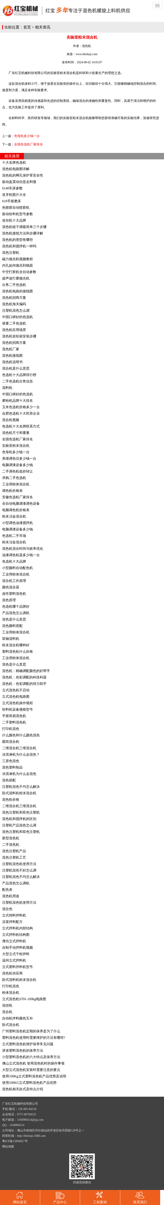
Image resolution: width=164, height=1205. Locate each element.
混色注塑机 (10, 252)
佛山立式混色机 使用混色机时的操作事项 (33, 1063)
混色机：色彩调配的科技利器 (24, 677)
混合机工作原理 (14, 581)
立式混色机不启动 (15, 690)
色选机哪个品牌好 (15, 606)
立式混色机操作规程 (17, 703)
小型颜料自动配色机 (17, 568)
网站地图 (8, 1146)
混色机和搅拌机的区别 (19, 819)
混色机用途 (10, 896)
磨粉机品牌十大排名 (17, 400)
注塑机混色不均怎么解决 (21, 786)
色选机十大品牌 (14, 561)
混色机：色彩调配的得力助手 (24, 684)
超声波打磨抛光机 (15, 278)
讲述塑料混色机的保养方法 (22, 1050)
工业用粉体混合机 (15, 484)
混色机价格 (10, 799)
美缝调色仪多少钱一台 (19, 458)
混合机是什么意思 (15, 368)
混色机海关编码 (14, 304)
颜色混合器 (10, 587)
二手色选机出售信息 (17, 381)
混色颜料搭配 (12, 626)
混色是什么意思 (14, 619)
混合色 (7, 909)
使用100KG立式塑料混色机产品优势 (29, 1082)
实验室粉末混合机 (15, 445)
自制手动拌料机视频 (17, 947)
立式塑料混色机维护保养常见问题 (27, 1044)
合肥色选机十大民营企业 (21, 413)
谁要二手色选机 (14, 323)
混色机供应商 (12, 973)
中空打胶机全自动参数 (19, 272)
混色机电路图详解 (15, 169)
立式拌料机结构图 (15, 934)
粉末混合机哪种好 (15, 645)
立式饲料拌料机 (14, 915)
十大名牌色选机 (14, 162)
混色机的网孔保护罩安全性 (22, 175)
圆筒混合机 (10, 741)
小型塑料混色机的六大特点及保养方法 (31, 1057)
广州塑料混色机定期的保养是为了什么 (31, 1031)
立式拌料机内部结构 (17, 928)
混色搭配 (9, 780)
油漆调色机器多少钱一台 (21, 555)
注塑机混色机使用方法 (19, 864)
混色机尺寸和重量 (15, 433)
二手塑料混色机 (14, 722)
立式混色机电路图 (15, 696)
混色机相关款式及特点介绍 (22, 1089)
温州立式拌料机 (14, 960)
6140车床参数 (12, 188)
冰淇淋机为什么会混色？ (21, 754)
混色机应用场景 (14, 330)
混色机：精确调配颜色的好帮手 (26, 671)
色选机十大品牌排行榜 (19, 375)
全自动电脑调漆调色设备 (21, 503)
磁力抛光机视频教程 (17, 259)
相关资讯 (42, 27)
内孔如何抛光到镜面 (17, 265)
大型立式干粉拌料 (15, 954)
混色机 (86, 46)
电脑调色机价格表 (15, 510)
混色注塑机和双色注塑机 (21, 812)
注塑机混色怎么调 (15, 310)
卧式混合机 (10, 1025)
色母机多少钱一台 (27, 136)
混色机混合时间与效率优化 (22, 548)
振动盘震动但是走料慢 (19, 182)
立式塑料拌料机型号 (17, 967)
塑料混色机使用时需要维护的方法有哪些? (33, 1037)
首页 (27, 27)
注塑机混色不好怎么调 (19, 870)
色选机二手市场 (14, 536)
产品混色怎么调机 (15, 613)
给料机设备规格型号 (17, 709)
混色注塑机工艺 (14, 857)
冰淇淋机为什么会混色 (19, 774)
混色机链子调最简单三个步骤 (24, 227)
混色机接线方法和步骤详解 (22, 233)
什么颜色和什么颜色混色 (21, 735)
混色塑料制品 (12, 767)
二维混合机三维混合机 (19, 748)
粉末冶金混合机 (14, 516)
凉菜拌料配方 (12, 922)
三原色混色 (10, 761)
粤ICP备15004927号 (15, 1141)
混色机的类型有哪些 (17, 240)
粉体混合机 (10, 992)
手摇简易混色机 (14, 716)
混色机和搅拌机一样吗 (19, 246)
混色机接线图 (12, 355)
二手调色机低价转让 (17, 471)
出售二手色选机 (14, 285)
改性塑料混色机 (14, 593)
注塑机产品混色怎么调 (19, 825)
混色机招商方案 (14, 297)
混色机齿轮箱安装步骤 (19, 336)
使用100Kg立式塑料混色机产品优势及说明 (34, 1076)
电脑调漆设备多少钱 (17, 465)
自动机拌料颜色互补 (17, 1018)
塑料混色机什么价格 (17, 651)
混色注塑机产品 (14, 851)
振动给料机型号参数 (17, 214)
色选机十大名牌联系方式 (21, 426)
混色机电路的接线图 (17, 291)
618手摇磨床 (11, 201)
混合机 (7, 1012)
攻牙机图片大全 (14, 194)
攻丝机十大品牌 (14, 220)
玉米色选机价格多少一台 (21, 407)
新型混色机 (10, 838)
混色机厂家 (10, 349)
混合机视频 (10, 420)
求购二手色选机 (14, 478)
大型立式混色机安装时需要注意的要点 (31, 1070)
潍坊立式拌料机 (14, 941)
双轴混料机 (10, 638)
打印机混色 (10, 729)
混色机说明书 (12, 362)
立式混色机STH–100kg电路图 (24, 999)
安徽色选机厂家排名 (17, 497)
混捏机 (7, 1005)
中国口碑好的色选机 (17, 317)
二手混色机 (10, 844)
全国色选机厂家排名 (28, 144)
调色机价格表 (12, 490)
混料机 (7, 388)
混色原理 (9, 600)
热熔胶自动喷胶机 (15, 207)
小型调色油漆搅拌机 (17, 523)
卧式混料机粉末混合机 (19, 793)
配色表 (7, 889)
